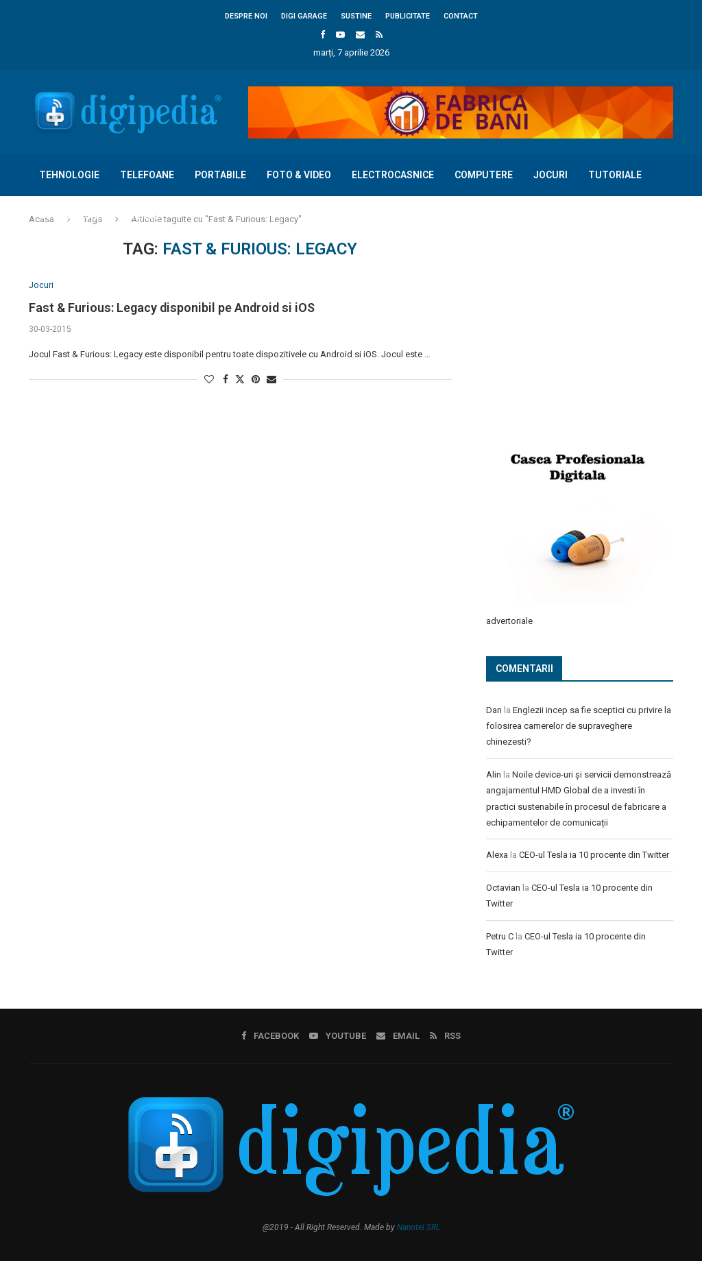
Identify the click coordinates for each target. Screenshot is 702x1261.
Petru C (499, 935)
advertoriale (509, 620)
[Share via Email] (271, 379)
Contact (461, 16)
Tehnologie (69, 174)
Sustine (356, 16)
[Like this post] (209, 379)
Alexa (497, 854)
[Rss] (379, 34)
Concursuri (69, 215)
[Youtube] (340, 34)
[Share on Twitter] (240, 379)
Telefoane (147, 174)
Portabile (220, 174)
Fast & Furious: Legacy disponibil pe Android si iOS (172, 307)
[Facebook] (322, 34)
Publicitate (407, 16)
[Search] (666, 256)
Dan (494, 709)
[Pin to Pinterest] (256, 379)
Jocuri (550, 174)
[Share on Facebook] (225, 379)
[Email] (360, 34)
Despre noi (246, 16)
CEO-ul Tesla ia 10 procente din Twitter (594, 854)
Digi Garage (304, 16)
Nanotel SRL (418, 1226)
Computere (484, 174)
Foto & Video (299, 174)
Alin (493, 774)
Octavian (503, 887)
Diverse (140, 215)
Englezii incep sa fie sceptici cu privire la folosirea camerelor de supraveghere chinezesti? (578, 725)
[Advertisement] (589, 330)
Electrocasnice (393, 174)
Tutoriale (615, 174)
